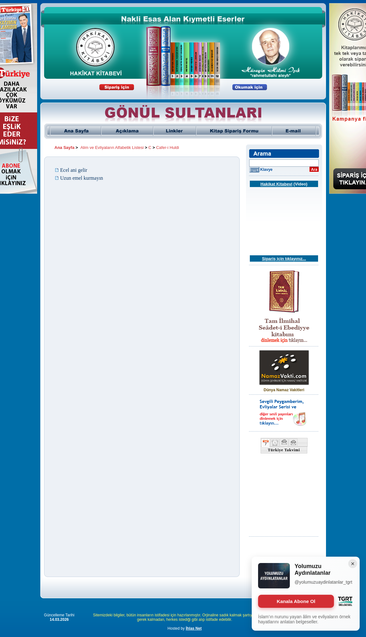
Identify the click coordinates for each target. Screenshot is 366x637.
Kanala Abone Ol (296, 601)
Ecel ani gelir (73, 170)
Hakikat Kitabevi (276, 184)
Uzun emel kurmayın (81, 178)
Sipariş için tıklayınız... (284, 258)
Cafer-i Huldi (167, 147)
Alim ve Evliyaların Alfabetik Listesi (111, 147)
